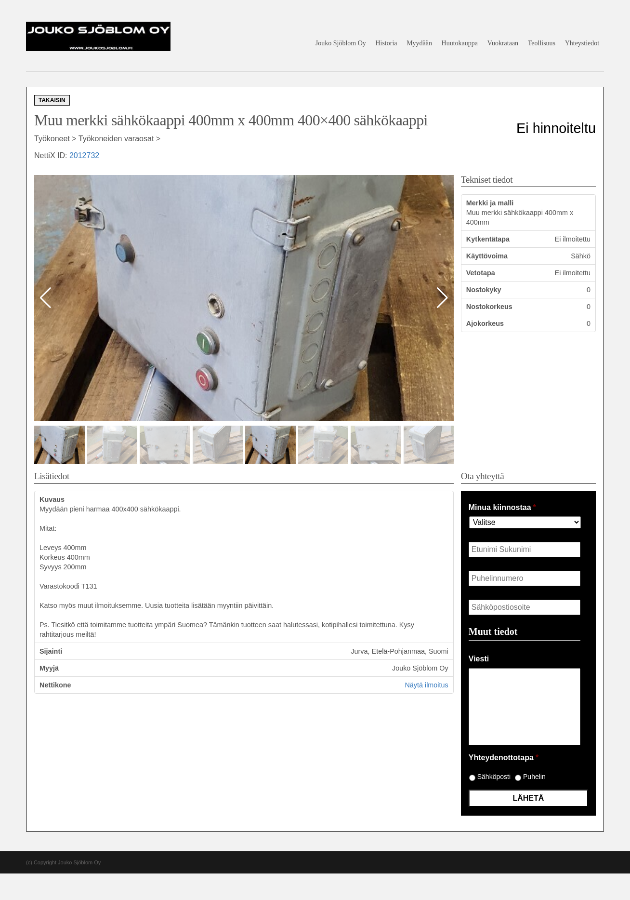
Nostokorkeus (489, 306)
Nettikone (55, 685)
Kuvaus (52, 499)
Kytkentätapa (488, 239)
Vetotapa (480, 273)
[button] (442, 298)
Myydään (419, 43)
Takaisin (52, 100)
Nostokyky (483, 290)
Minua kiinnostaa (502, 507)
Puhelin (534, 776)
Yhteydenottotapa (503, 757)
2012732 (84, 155)
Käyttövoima (487, 256)
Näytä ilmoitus (426, 685)
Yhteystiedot (582, 43)
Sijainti (50, 651)
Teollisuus (541, 43)
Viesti (479, 659)
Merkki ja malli (489, 203)
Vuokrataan (502, 43)
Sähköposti (494, 776)
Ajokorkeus (485, 323)
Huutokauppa (460, 43)
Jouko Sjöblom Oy (340, 43)
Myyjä (49, 668)
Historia (386, 43)
